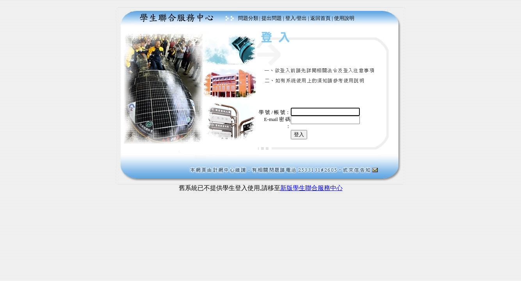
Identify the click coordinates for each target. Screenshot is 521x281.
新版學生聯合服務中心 (311, 188)
